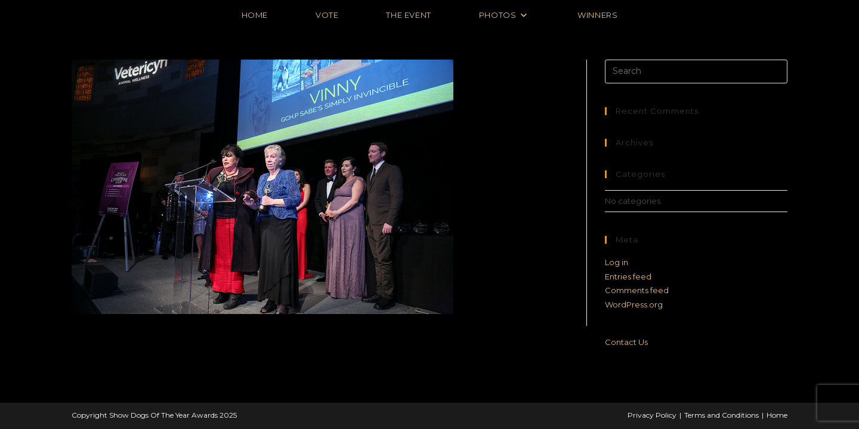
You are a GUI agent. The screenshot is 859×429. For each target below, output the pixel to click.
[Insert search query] (696, 71)
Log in (616, 262)
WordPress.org (634, 304)
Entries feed (628, 276)
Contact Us (626, 342)
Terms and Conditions (721, 415)
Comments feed (637, 290)
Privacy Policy (652, 415)
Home (777, 415)
